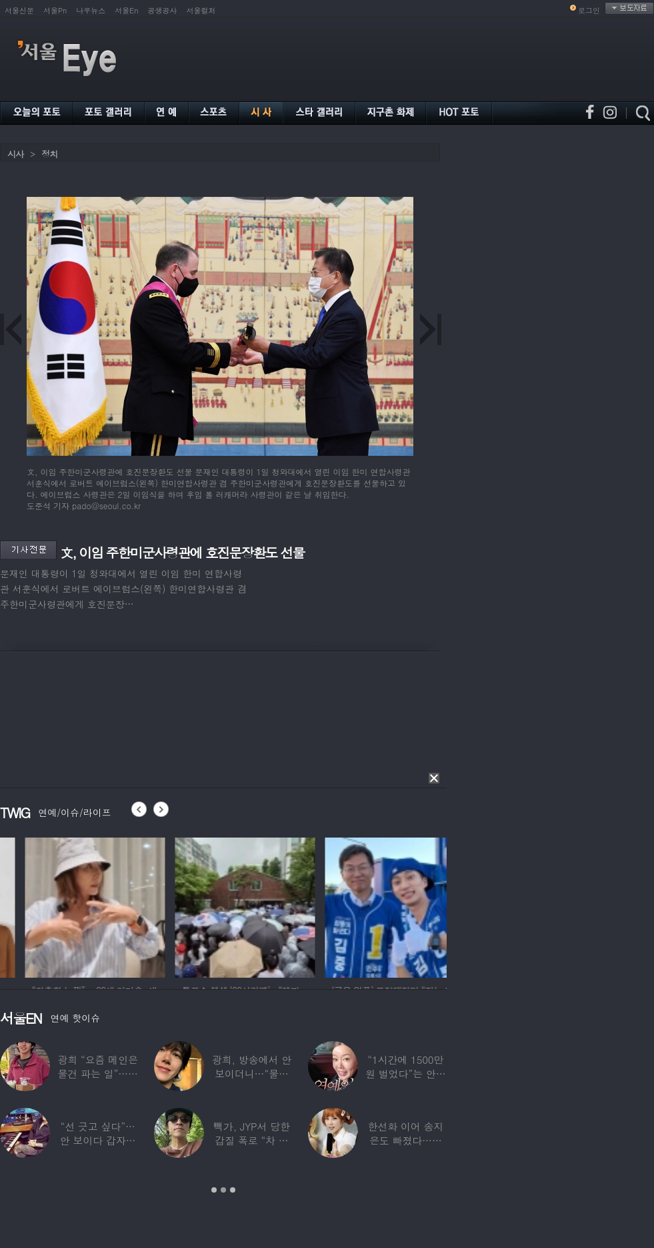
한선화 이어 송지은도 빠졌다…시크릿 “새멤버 (405, 1140)
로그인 (589, 10)
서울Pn (55, 10)
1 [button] (214, 1190)
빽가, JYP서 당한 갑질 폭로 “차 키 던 (251, 1140)
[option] (165, 905)
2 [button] (223, 1190)
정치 (49, 153)
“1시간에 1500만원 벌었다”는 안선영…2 (405, 1073)
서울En (126, 10)
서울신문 (19, 10)
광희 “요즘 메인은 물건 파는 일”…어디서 (97, 1073)
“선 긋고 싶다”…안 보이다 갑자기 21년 (98, 1140)
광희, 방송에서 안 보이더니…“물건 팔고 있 (251, 1073)
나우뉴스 (90, 10)
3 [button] (232, 1190)
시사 (15, 153)
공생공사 (162, 10)
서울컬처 (201, 10)
